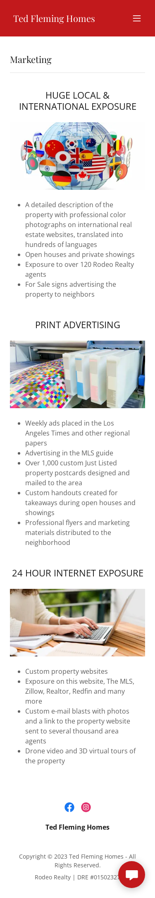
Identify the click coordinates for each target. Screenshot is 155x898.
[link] (54, 19)
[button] (137, 18)
